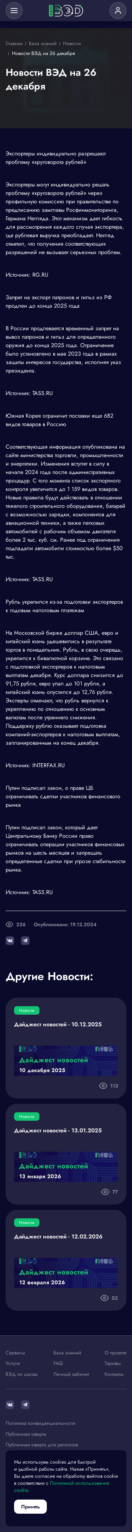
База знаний (67, 1353)
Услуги (13, 1363)
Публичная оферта (26, 1434)
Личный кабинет (71, 1374)
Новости (26, 1010)
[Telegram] (25, 1405)
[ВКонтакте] (10, 1405)
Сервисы (15, 1353)
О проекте (115, 1353)
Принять (30, 1506)
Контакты (114, 1374)
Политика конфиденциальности (40, 1423)
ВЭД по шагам (22, 1374)
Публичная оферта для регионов (42, 1445)
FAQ (58, 1363)
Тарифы (113, 1363)
